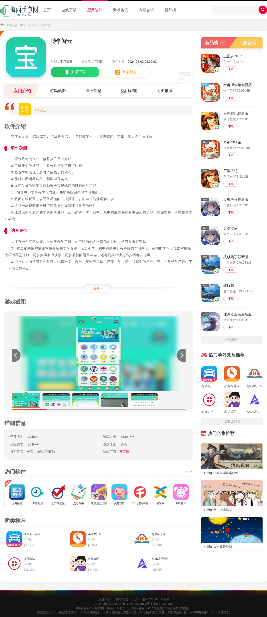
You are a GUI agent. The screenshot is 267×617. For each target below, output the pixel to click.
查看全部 (232, 421)
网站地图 (122, 599)
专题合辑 (146, 10)
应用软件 (94, 10)
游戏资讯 (120, 10)
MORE (188, 472)
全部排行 (232, 340)
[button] (181, 355)
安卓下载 (75, 72)
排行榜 (170, 10)
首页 (47, 10)
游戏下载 (69, 10)
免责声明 (104, 599)
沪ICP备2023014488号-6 (151, 599)
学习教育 (33, 25)
